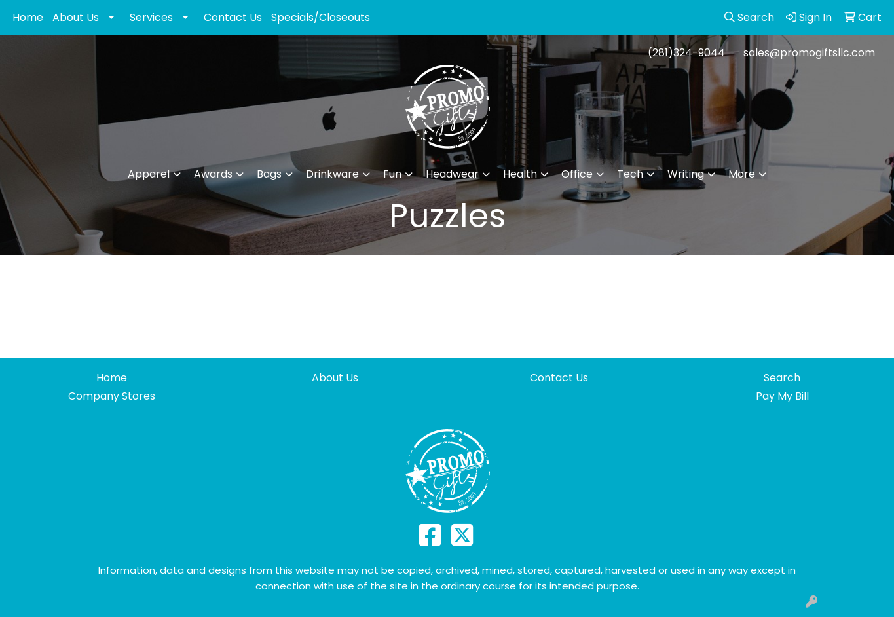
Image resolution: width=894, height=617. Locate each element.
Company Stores (111, 395)
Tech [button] (630, 173)
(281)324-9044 (686, 52)
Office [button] (577, 173)
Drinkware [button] (332, 173)
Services (151, 17)
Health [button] (520, 173)
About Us (75, 17)
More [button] (741, 173)
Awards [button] (213, 173)
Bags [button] (269, 173)
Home (27, 17)
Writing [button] (685, 173)
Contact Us (233, 17)
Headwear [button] (452, 173)
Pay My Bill (782, 395)
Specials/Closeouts (320, 17)
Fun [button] (392, 173)
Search (782, 377)
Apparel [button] (149, 173)
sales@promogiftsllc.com (809, 52)
